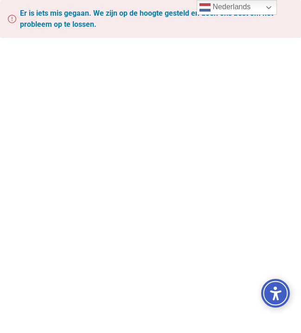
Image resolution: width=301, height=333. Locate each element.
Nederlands (224, 7)
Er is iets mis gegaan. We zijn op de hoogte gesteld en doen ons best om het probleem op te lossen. (146, 19)
